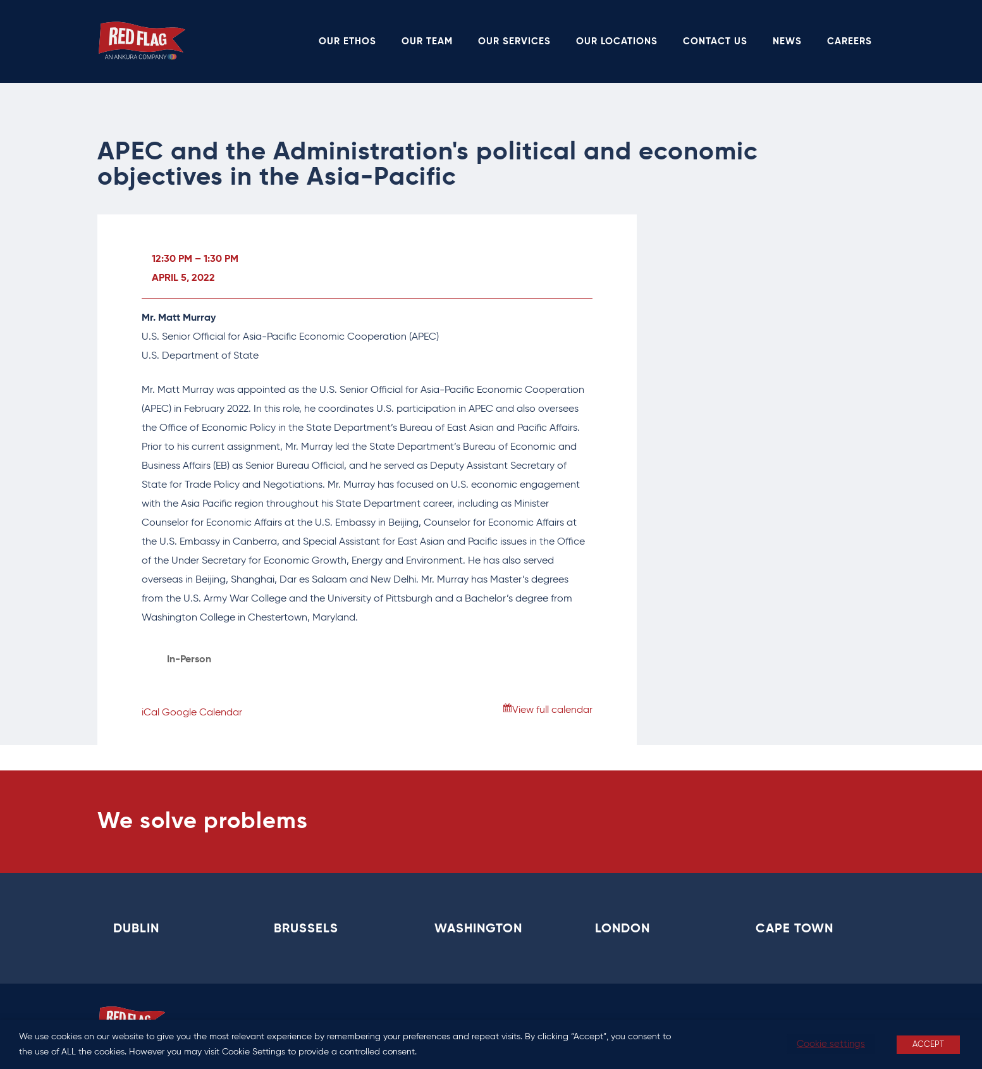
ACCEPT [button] (928, 1045)
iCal (150, 713)
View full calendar (552, 710)
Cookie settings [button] (831, 1044)
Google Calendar (202, 713)
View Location (199, 679)
